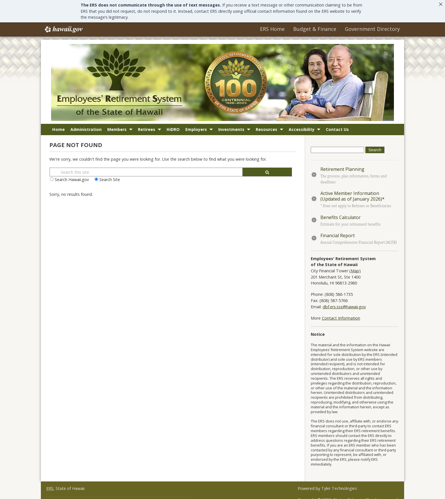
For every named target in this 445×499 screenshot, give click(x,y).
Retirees (146, 127)
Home (58, 127)
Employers (196, 127)
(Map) (355, 268)
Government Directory (372, 27)
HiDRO (173, 127)
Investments (231, 127)
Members (117, 127)
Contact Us (337, 127)
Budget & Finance (314, 27)
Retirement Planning (342, 167)
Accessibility (301, 127)
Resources (266, 127)
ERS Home (272, 27)
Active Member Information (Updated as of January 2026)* (352, 194)
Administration (86, 127)
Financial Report (337, 233)
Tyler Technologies (339, 486)
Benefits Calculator (340, 215)
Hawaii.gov (63, 28)
